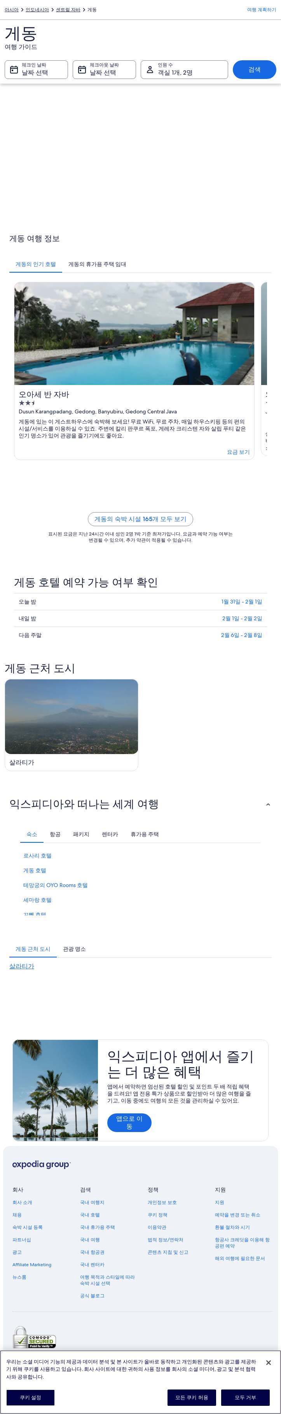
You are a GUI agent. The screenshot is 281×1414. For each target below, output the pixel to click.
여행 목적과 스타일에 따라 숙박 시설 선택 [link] (107, 1280)
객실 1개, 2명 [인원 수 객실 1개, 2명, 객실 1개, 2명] (175, 72)
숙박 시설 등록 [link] (27, 1227)
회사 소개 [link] (22, 1202)
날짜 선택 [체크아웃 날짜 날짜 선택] (103, 72)
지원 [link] (219, 1202)
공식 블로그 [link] (92, 1296)
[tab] (35, 264)
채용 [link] (17, 1215)
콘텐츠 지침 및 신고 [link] (168, 1252)
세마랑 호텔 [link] (37, 899)
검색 (254, 69)
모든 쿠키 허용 (191, 1397)
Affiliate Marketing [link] (31, 1265)
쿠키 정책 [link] (158, 1215)
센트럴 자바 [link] (68, 10)
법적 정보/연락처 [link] (165, 1240)
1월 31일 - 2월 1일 (242, 601)
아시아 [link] (12, 10)
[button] (140, 804)
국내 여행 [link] (90, 1240)
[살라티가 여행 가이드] (71, 725)
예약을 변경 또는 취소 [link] (237, 1215)
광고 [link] (17, 1252)
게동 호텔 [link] (34, 870)
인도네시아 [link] (37, 10)
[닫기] (268, 1362)
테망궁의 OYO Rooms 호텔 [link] (55, 885)
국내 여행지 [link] (92, 1202)
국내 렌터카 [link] (92, 1265)
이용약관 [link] (157, 1227)
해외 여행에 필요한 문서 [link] (240, 1258)
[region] (140, 1382)
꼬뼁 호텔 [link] (34, 914)
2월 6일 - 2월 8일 (241, 635)
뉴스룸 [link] (19, 1277)
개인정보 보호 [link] (162, 1202)
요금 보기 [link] (238, 451)
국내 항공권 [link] (92, 1252)
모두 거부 (246, 1397)
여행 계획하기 (261, 10)
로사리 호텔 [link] (37, 855)
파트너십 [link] (21, 1240)
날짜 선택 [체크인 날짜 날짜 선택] (35, 72)
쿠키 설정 (31, 1397)
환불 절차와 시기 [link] (232, 1227)
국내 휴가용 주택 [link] (97, 1227)
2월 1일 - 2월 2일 (242, 618)
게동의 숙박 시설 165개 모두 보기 (140, 519)
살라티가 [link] (21, 966)
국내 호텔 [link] (90, 1215)
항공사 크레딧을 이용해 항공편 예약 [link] (242, 1243)
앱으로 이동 (129, 1122)
